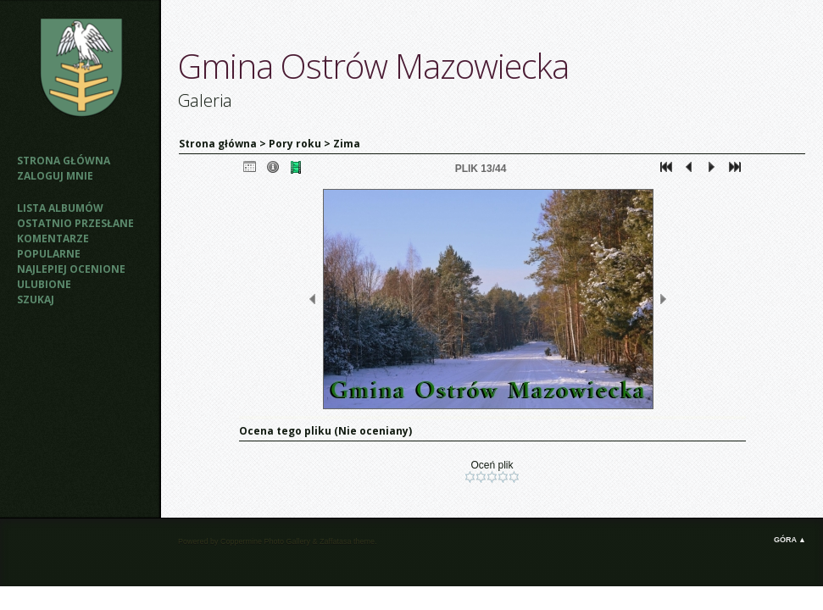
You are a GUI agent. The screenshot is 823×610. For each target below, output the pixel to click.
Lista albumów (60, 208)
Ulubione (44, 284)
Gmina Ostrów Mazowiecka (373, 65)
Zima (346, 143)
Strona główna (63, 160)
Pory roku (295, 143)
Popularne (49, 254)
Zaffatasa (335, 541)
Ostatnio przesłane (75, 223)
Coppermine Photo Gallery (265, 541)
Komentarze (53, 238)
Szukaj (35, 299)
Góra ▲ (790, 539)
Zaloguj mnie (55, 176)
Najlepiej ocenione (71, 269)
